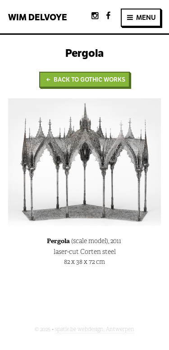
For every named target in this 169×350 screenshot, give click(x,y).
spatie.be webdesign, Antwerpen (94, 329)
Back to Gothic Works (84, 79)
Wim (37, 17)
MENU (141, 17)
